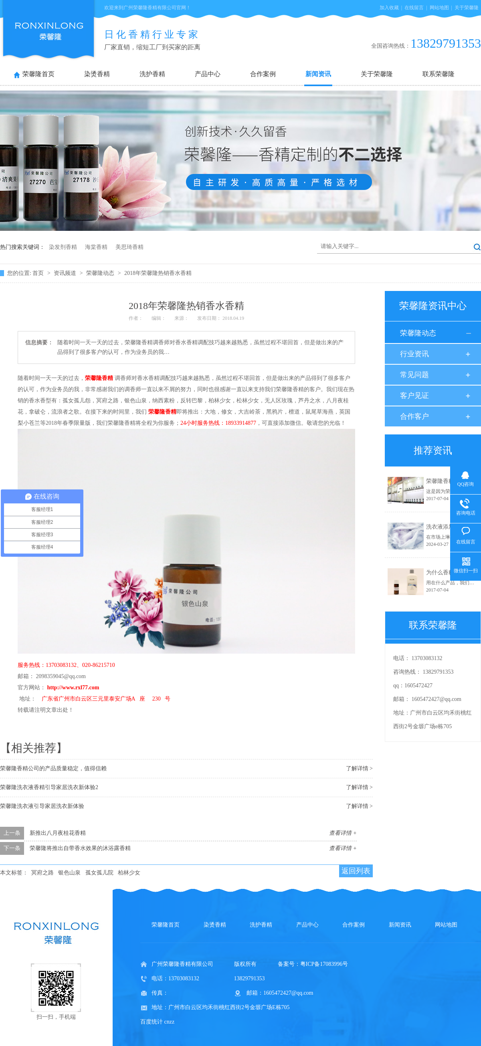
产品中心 (207, 74)
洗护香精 (152, 74)
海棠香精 (96, 247)
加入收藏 (389, 7)
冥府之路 (42, 873)
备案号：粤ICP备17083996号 (313, 964)
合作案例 (263, 74)
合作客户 (414, 416)
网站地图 (439, 7)
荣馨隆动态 (101, 273)
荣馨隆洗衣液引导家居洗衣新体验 (42, 806)
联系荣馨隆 (438, 74)
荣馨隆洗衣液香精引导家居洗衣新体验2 (49, 787)
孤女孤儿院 (99, 873)
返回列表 (356, 871)
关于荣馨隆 (467, 7)
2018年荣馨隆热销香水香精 (158, 273)
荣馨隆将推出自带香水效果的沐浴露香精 (80, 848)
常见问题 (414, 375)
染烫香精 (97, 74)
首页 (38, 273)
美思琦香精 (129, 247)
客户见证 (414, 396)
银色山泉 (69, 873)
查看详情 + (343, 833)
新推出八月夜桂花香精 (58, 833)
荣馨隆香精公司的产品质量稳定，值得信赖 (53, 768)
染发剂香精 (63, 247)
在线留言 (414, 7)
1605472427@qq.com (437, 699)
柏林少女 (129, 873)
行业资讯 (414, 354)
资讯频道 (66, 273)
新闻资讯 (318, 74)
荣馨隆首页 (38, 74)
